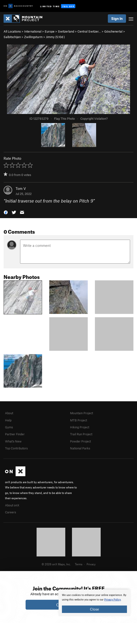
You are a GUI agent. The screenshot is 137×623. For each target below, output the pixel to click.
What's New (13, 441)
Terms (78, 564)
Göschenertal (113, 31)
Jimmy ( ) (55, 37)
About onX (12, 505)
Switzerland (66, 31)
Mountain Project (81, 413)
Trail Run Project (81, 434)
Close (94, 609)
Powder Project (80, 441)
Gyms (9, 427)
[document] (94, 603)
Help (8, 420)
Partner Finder (15, 434)
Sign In (117, 18)
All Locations (12, 31)
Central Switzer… (89, 31)
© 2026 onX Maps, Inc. (56, 564)
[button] (6, 212)
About (9, 413)
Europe (50, 31)
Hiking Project (79, 427)
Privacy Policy (112, 599)
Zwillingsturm (33, 37)
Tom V (21, 188)
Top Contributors (16, 448)
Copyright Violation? (94, 118)
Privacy (91, 564)
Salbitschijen (12, 37)
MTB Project (78, 420)
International (32, 31)
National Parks (80, 448)
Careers (10, 512)
